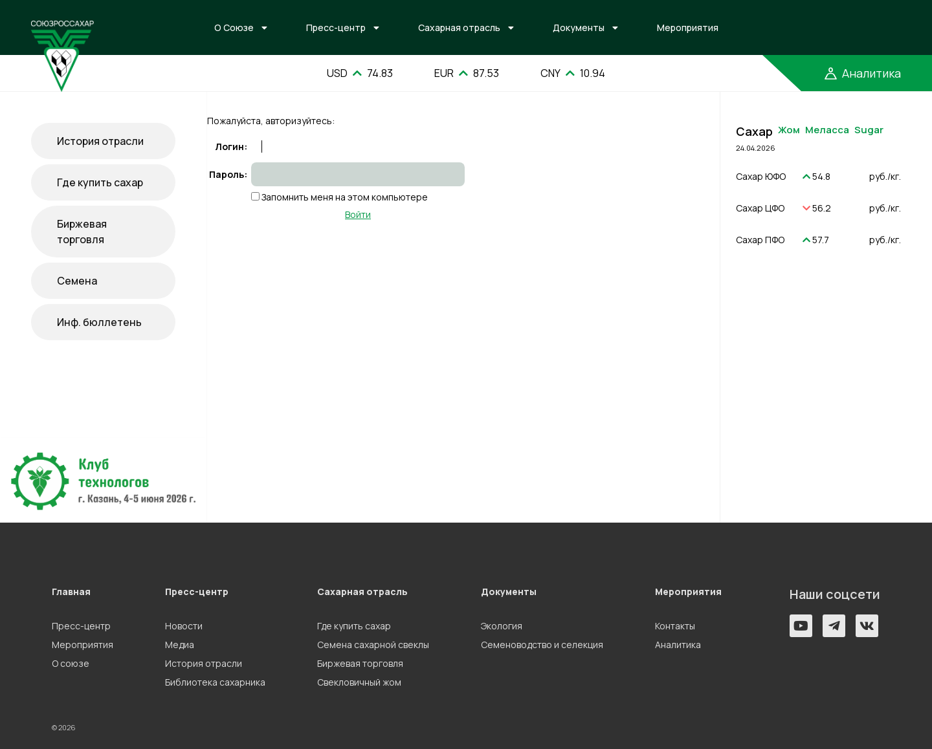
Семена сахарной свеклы (373, 644)
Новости (184, 626)
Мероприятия (687, 27)
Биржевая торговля (82, 231)
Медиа (179, 644)
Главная (71, 591)
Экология (501, 626)
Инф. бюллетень (99, 322)
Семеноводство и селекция (542, 644)
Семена (77, 281)
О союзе (70, 663)
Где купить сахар (100, 182)
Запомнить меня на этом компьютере (344, 197)
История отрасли (100, 141)
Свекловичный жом (359, 682)
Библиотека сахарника (215, 682)
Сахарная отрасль (459, 27)
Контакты (675, 626)
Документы (579, 27)
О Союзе (234, 27)
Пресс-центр (336, 27)
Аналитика (678, 644)
